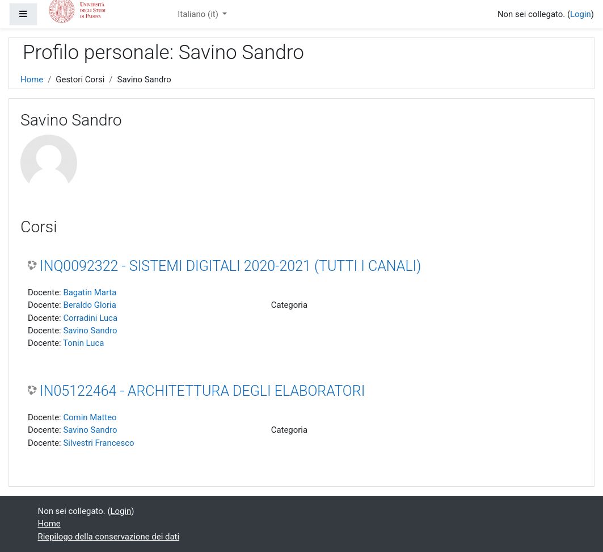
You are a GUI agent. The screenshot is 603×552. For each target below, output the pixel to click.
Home (31, 79)
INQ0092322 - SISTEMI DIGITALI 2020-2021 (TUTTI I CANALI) (230, 266)
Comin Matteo (89, 417)
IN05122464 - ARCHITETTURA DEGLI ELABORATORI (202, 391)
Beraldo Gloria (89, 305)
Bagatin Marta (89, 292)
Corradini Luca (90, 318)
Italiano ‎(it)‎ (199, 14)
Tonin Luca (83, 343)
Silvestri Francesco (98, 443)
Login (580, 14)
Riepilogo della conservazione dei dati (109, 537)
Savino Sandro (90, 330)
